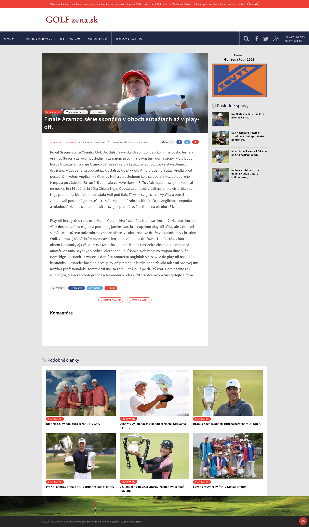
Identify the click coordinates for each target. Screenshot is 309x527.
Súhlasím (253, 4)
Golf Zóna (55, 142)
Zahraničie (53, 112)
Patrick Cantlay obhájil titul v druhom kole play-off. (80, 487)
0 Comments (98, 112)
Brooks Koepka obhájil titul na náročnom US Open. (227, 424)
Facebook (76, 288)
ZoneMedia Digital (131, 521)
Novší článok (139, 300)
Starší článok (111, 300)
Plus (111, 288)
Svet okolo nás (97, 39)
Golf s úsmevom (70, 39)
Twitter (95, 288)
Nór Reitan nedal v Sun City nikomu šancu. (247, 115)
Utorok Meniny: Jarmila (295, 39)
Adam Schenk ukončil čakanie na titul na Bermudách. (249, 153)
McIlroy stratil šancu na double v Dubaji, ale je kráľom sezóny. (245, 173)
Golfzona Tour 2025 (38, 39)
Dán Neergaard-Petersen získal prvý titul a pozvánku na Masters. (247, 136)
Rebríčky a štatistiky (130, 39)
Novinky (10, 39)
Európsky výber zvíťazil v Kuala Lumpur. (220, 487)
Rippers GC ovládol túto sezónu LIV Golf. (73, 424)
